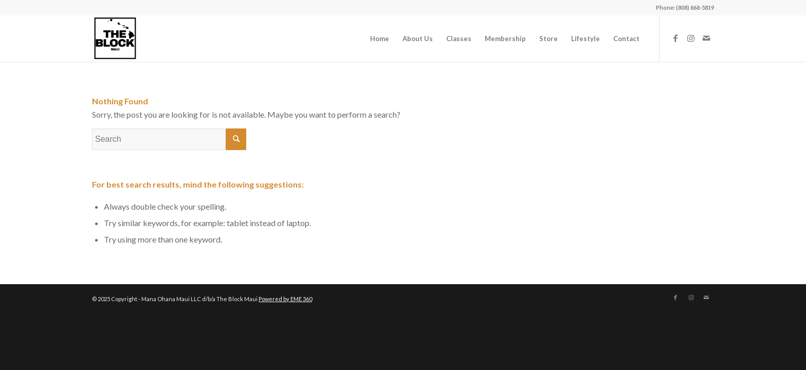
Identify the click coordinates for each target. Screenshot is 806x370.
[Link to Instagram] (691, 38)
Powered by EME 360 (285, 298)
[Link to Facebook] (675, 38)
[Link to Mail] (706, 38)
